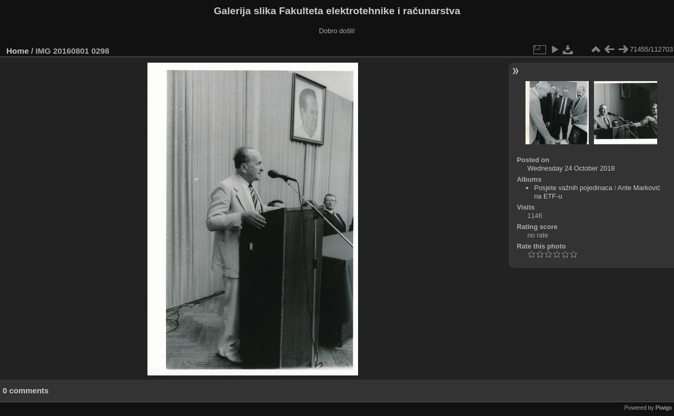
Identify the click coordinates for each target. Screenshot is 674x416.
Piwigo (664, 407)
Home (17, 50)
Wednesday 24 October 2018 (570, 168)
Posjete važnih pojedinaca (573, 188)
